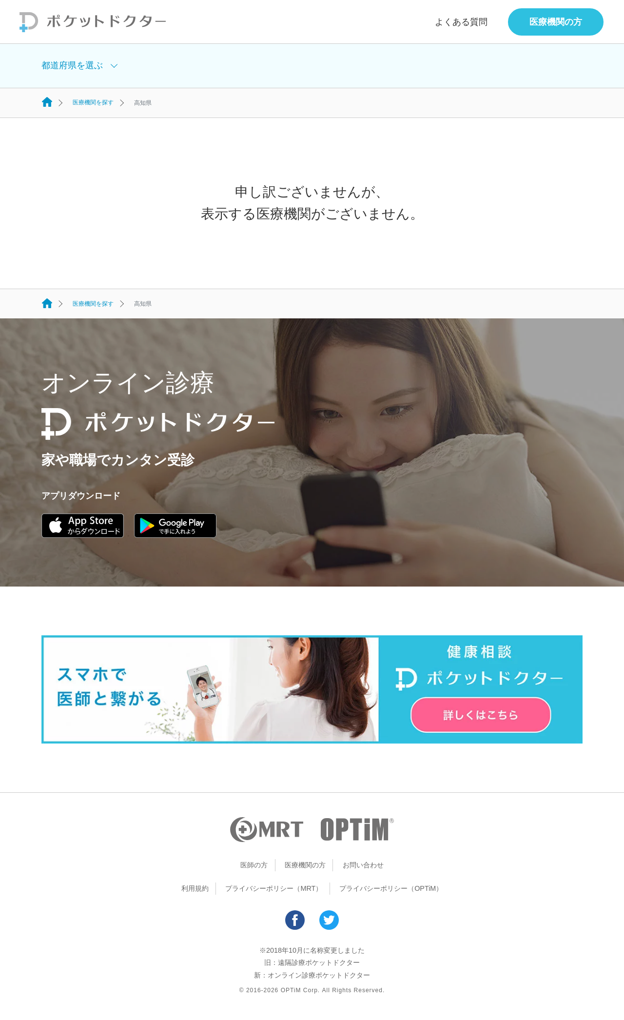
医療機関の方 (555, 22)
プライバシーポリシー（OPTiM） (391, 888)
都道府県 (72, 66)
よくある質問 (461, 22)
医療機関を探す (93, 102)
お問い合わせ (363, 865)
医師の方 (254, 865)
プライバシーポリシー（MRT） (273, 888)
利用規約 (195, 888)
